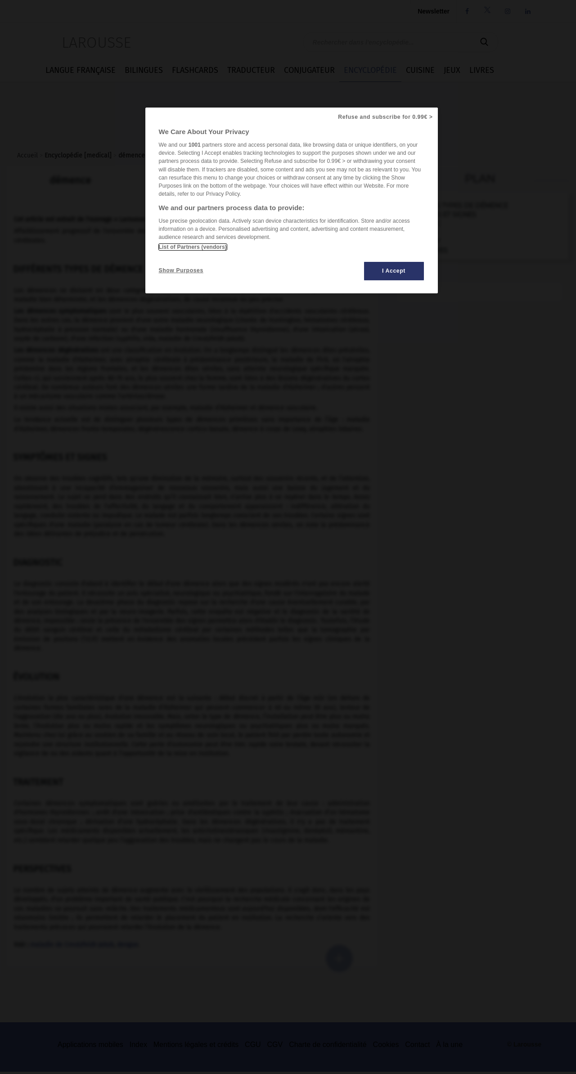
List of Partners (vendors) (193, 247)
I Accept (393, 271)
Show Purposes (181, 270)
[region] (291, 200)
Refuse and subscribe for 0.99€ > (385, 117)
